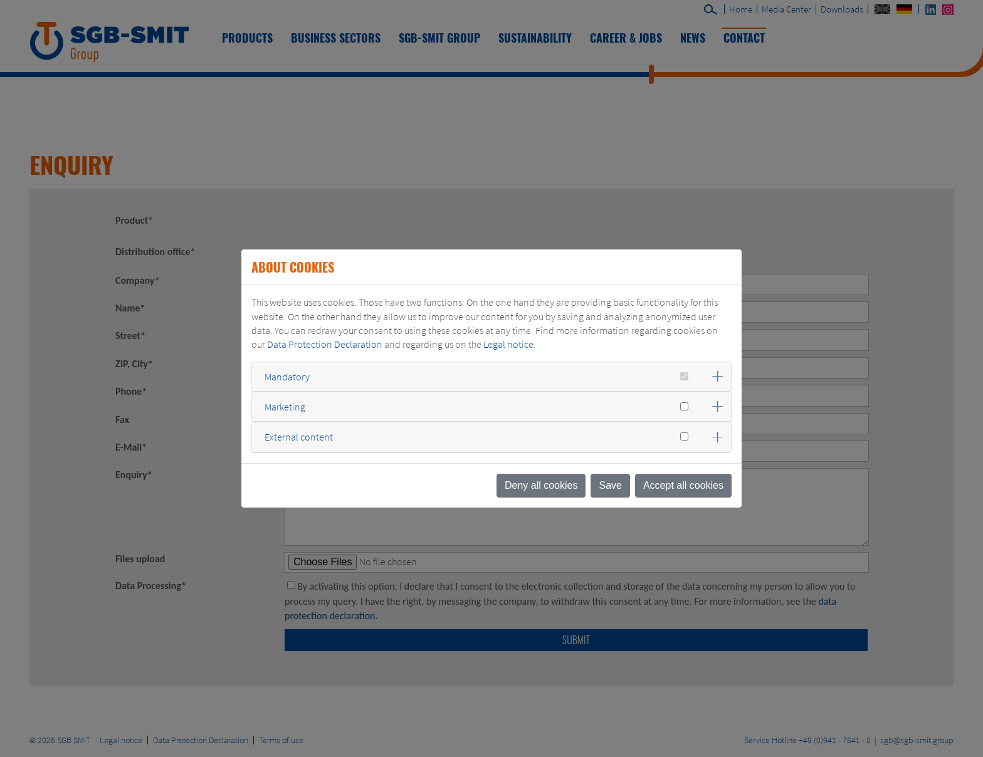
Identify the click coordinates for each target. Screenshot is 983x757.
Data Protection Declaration (324, 344)
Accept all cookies (683, 485)
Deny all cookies (541, 485)
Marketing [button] (285, 406)
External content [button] (299, 437)
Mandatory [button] (287, 376)
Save (610, 485)
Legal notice (508, 344)
